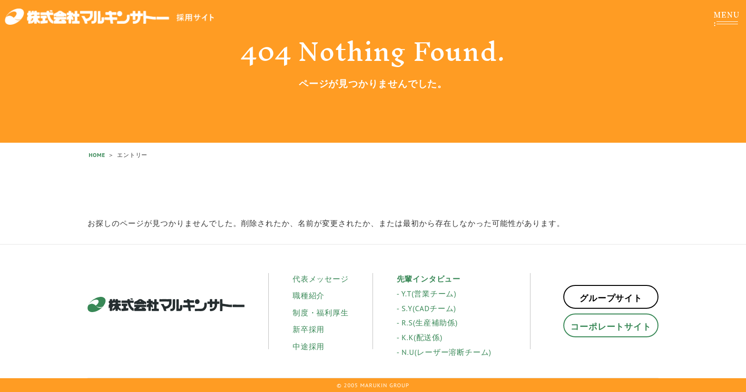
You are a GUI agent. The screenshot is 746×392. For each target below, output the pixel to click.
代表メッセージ (321, 279)
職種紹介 (308, 295)
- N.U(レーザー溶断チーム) (444, 352)
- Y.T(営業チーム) (427, 293)
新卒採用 (308, 329)
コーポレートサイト (610, 326)
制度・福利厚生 (321, 312)
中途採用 (308, 346)
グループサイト (610, 298)
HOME (96, 154)
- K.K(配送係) (420, 337)
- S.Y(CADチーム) (426, 308)
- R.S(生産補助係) (427, 322)
